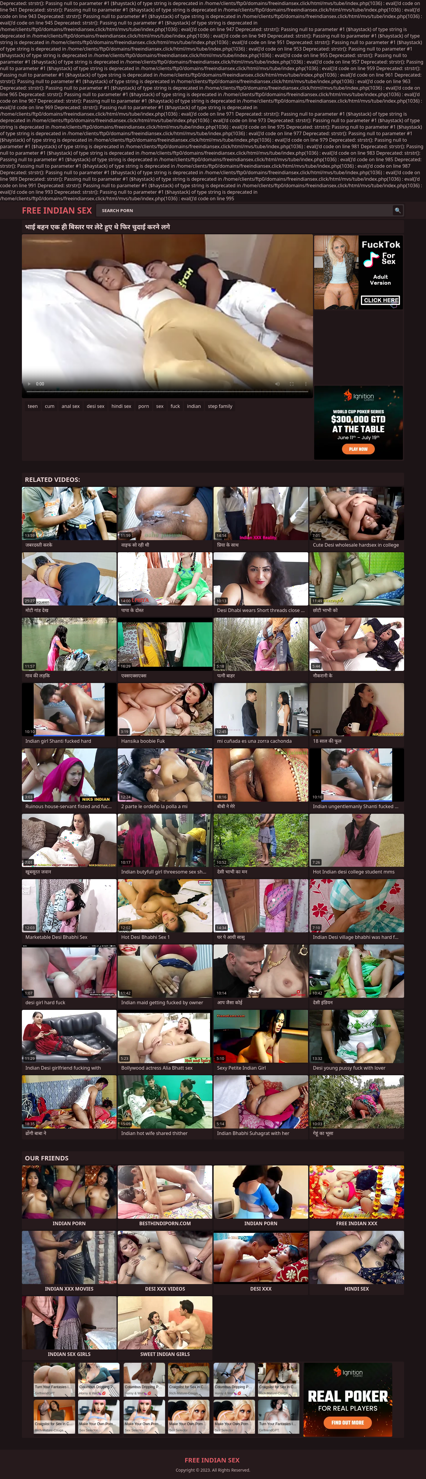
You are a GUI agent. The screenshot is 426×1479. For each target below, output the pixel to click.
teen (33, 406)
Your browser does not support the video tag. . (167, 316)
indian (194, 406)
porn (143, 406)
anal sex (71, 406)
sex (160, 406)
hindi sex (121, 406)
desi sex (95, 406)
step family (220, 406)
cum (50, 406)
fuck (175, 406)
